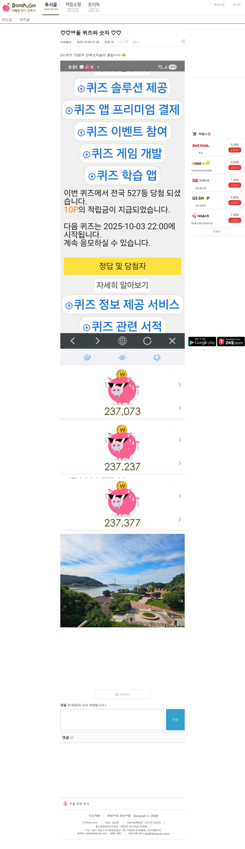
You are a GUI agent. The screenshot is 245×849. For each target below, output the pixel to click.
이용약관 (94, 816)
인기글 (25, 19)
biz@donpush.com (157, 834)
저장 (175, 719)
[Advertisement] (28, 85)
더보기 (216, 231)
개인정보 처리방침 (119, 816)
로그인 (237, 4)
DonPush (19, 7)
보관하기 (124, 694)
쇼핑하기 (234, 150)
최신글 (7, 19)
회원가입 (219, 4)
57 (127, 41)
